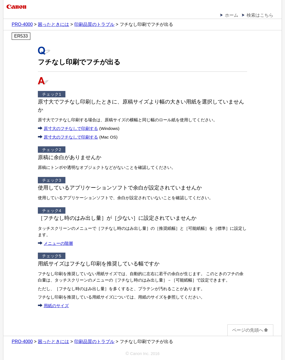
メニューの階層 (58, 243)
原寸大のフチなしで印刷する (71, 128)
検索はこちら (260, 15)
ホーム (231, 15)
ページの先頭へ (250, 330)
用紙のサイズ (56, 305)
